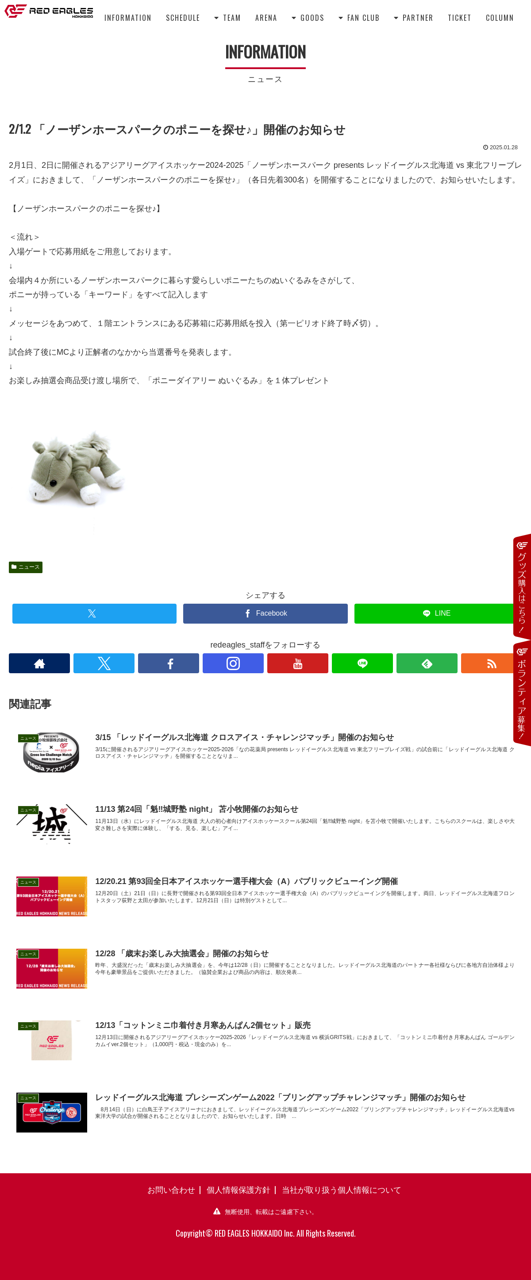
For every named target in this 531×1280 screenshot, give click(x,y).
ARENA (266, 17)
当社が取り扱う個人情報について (341, 1189)
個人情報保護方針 (238, 1189)
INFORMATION (128, 17)
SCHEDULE (183, 17)
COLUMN (500, 17)
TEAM (227, 17)
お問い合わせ (171, 1189)
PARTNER (414, 17)
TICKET (460, 17)
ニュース (26, 567)
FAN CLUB (359, 17)
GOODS (308, 17)
